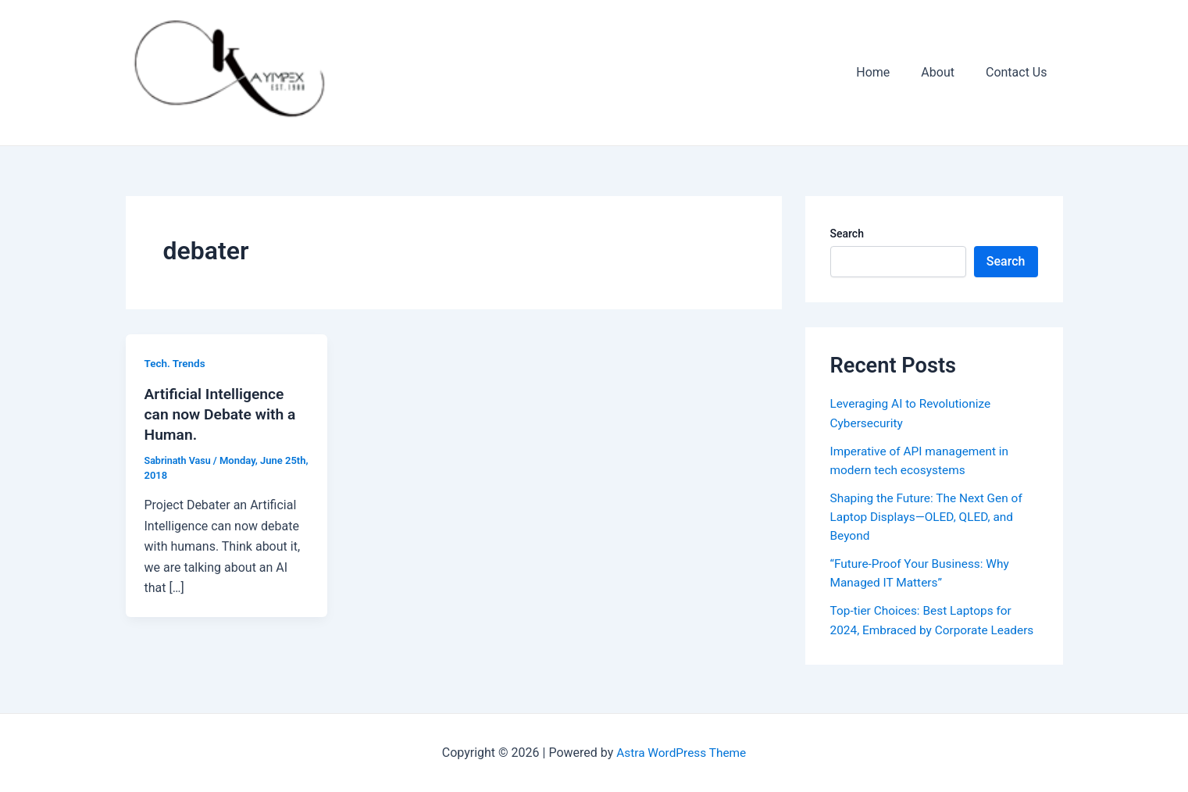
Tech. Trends (176, 363)
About (947, 72)
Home (888, 72)
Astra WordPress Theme (681, 752)
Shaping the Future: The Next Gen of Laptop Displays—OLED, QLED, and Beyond (930, 516)
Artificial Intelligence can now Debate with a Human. (222, 414)
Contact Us (1020, 72)
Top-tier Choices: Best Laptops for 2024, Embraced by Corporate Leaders (924, 628)
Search (847, 233)
